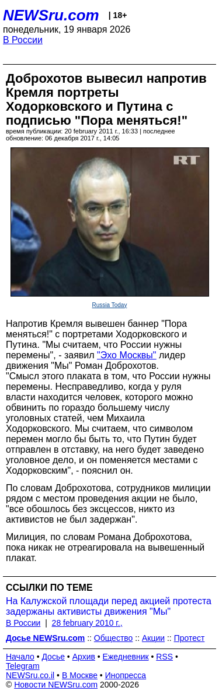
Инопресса (126, 675)
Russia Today (109, 305)
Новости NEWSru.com (56, 684)
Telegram (23, 666)
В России (23, 40)
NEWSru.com (51, 15)
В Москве (80, 675)
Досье (53, 656)
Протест (189, 638)
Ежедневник (126, 656)
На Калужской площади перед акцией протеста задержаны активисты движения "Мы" (108, 606)
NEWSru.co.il (30, 675)
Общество (113, 638)
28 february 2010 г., (87, 623)
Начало (20, 656)
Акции (153, 638)
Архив (83, 656)
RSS (164, 656)
